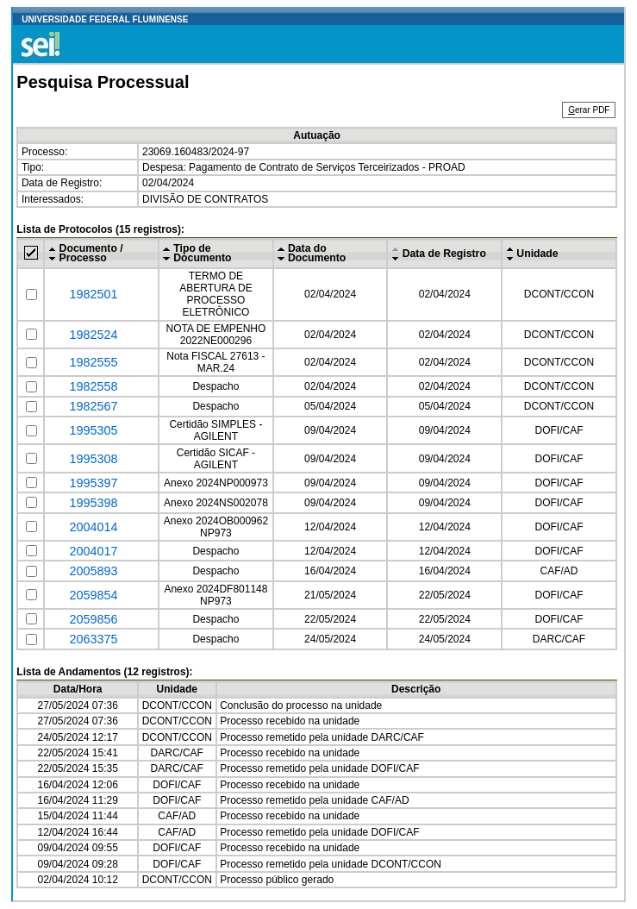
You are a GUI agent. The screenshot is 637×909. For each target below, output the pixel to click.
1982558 (94, 386)
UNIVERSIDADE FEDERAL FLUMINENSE (105, 19)
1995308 (94, 459)
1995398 (94, 503)
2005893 (94, 571)
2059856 (94, 619)
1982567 (94, 406)
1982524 (94, 335)
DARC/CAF (559, 639)
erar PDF (588, 110)
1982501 (94, 294)
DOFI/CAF (558, 430)
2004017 (94, 551)
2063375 (94, 639)
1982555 (94, 362)
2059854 (94, 595)
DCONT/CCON (559, 294)
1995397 (94, 483)
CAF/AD (559, 571)
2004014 (94, 527)
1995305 (94, 430)
